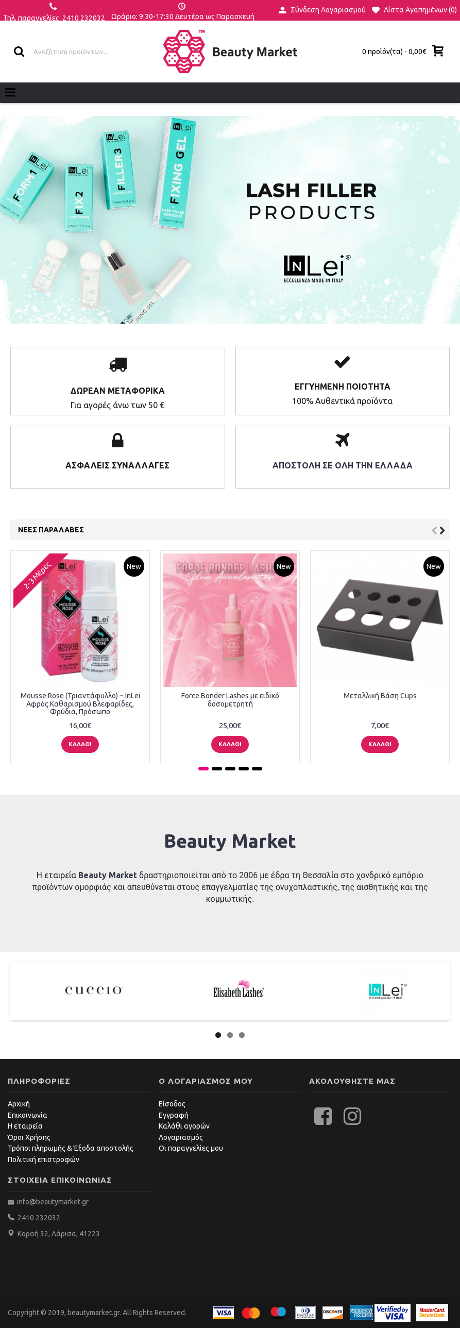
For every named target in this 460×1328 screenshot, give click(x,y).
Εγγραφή (174, 1115)
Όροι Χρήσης (29, 1137)
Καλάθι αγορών (184, 1126)
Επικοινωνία (27, 1115)
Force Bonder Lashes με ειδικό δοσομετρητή (230, 700)
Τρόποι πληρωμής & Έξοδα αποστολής (70, 1148)
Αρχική (19, 1104)
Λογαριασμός (181, 1137)
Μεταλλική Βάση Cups (380, 696)
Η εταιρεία (25, 1126)
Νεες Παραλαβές (51, 530)
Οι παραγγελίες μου (191, 1148)
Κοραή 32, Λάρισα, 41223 (59, 1234)
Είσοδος (172, 1104)
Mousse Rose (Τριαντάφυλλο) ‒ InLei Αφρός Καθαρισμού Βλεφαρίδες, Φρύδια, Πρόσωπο (80, 704)
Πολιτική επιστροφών (43, 1159)
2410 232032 (39, 1218)
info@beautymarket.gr (52, 1202)
